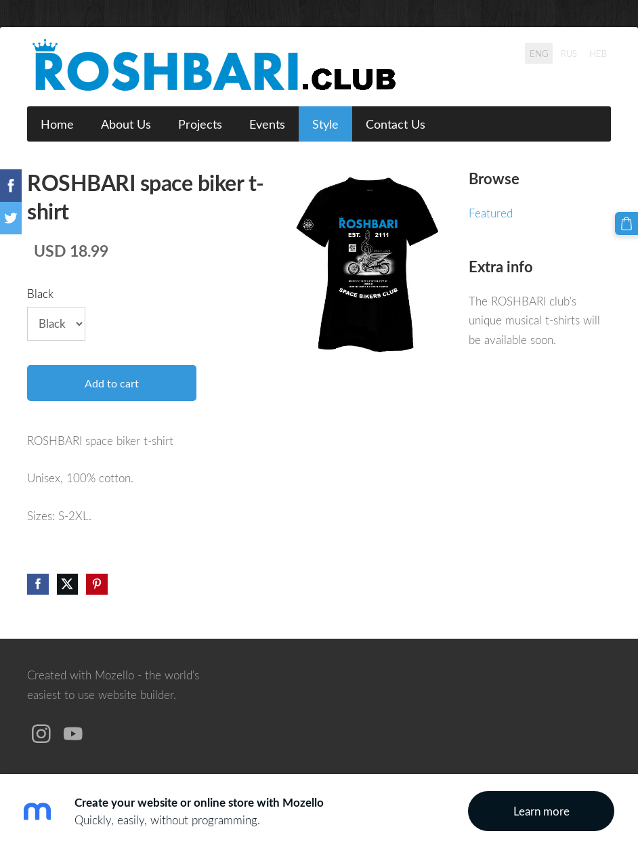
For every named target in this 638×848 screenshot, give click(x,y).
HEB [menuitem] (598, 53)
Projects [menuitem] (200, 124)
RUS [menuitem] (569, 53)
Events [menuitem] (267, 124)
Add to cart (112, 383)
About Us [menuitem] (126, 124)
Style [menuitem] (325, 124)
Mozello (114, 675)
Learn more (541, 811)
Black (40, 293)
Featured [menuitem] (491, 213)
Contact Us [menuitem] (395, 124)
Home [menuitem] (57, 124)
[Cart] (626, 223)
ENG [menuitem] (539, 53)
